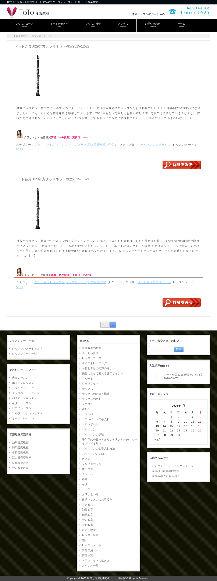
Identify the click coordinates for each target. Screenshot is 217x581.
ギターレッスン (21, 403)
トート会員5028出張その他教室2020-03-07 (183, 376)
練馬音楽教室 (20, 447)
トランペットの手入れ (96, 419)
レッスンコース (91, 358)
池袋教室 (87, 509)
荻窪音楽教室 (20, 462)
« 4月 (157, 439)
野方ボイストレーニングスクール (172, 466)
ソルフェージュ (91, 463)
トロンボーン (90, 424)
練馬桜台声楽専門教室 (165, 471)
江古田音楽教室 (21, 457)
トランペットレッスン (26, 387)
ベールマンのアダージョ (154, 144)
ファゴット (89, 404)
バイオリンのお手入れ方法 (98, 448)
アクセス (87, 504)
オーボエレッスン (23, 418)
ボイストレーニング (94, 363)
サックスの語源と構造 (96, 393)
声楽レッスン (20, 377)
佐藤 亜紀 (45, 137)
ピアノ (86, 458)
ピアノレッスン (21, 408)
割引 (85, 540)
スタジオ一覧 (90, 565)
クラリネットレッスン (49, 144)
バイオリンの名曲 (93, 453)
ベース (86, 489)
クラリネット (31, 137)
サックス (87, 388)
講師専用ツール (91, 550)
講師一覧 (87, 555)
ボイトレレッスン (23, 382)
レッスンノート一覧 (24, 353)
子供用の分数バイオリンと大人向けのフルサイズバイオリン (109, 441)
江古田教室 (89, 530)
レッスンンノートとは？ (27, 348)
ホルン (86, 409)
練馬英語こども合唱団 (165, 476)
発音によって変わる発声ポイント (102, 373)
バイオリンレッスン (24, 398)
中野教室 (87, 524)
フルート (87, 378)
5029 (19, 149)
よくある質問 (90, 353)
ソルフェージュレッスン (27, 413)
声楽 (85, 479)
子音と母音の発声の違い (97, 368)
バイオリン (89, 429)
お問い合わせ (90, 494)
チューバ (87, 474)
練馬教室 (87, 514)
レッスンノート (76, 144)
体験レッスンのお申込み (97, 499)
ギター (86, 484)
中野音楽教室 (20, 452)
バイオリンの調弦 (93, 434)
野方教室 (87, 519)
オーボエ (87, 468)
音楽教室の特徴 (91, 348)
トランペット (90, 414)
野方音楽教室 (97, 144)
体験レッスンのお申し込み (148, 14)
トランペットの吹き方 (96, 560)
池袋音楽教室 (20, 442)
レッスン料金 (90, 535)
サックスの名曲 (91, 398)
